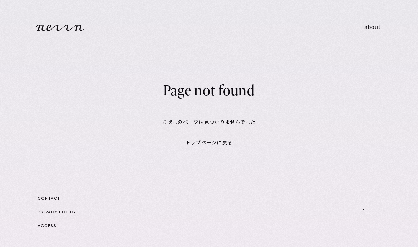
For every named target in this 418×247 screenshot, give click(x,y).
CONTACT (49, 198)
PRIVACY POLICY (57, 212)
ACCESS (47, 225)
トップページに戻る (209, 143)
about (372, 27)
